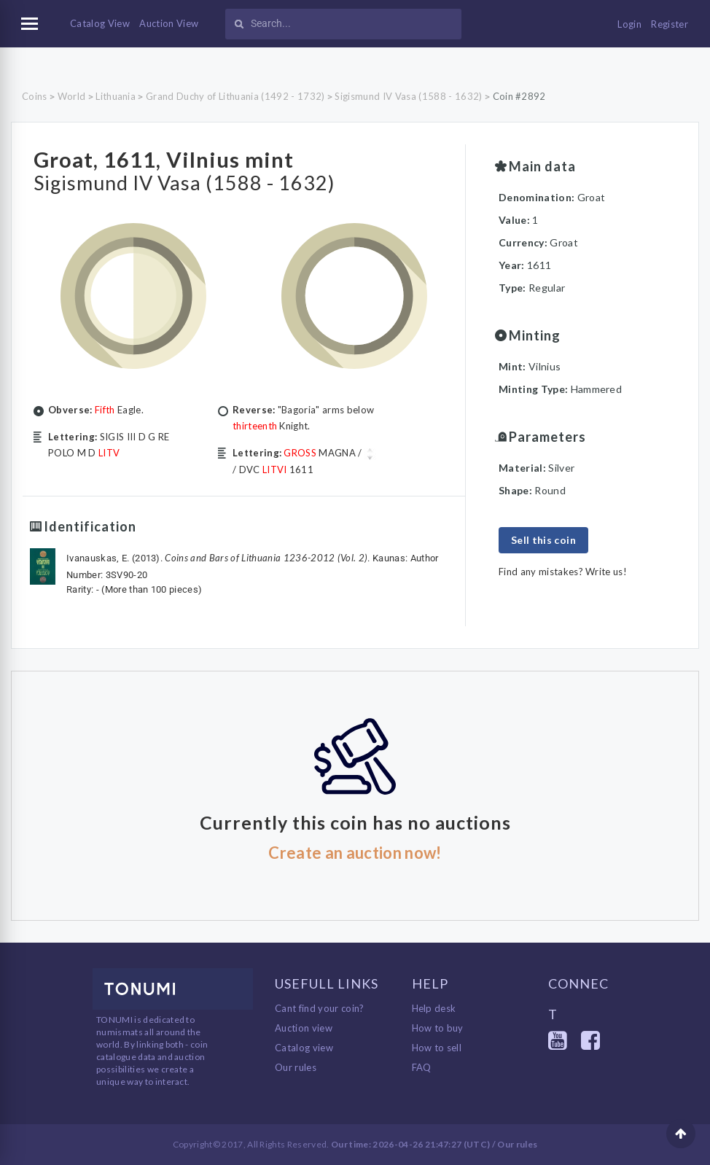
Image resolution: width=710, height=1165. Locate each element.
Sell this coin (543, 540)
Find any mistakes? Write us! (563, 571)
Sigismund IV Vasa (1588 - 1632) (408, 96)
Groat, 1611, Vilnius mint (184, 157)
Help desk (434, 1008)
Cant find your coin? (319, 1008)
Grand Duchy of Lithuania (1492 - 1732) (235, 96)
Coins (34, 96)
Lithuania (115, 96)
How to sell (437, 1047)
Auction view (303, 1028)
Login (629, 24)
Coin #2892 (519, 96)
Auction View (168, 23)
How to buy (438, 1028)
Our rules (295, 1067)
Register (669, 24)
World (72, 96)
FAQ (422, 1067)
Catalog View (100, 23)
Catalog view (304, 1047)
